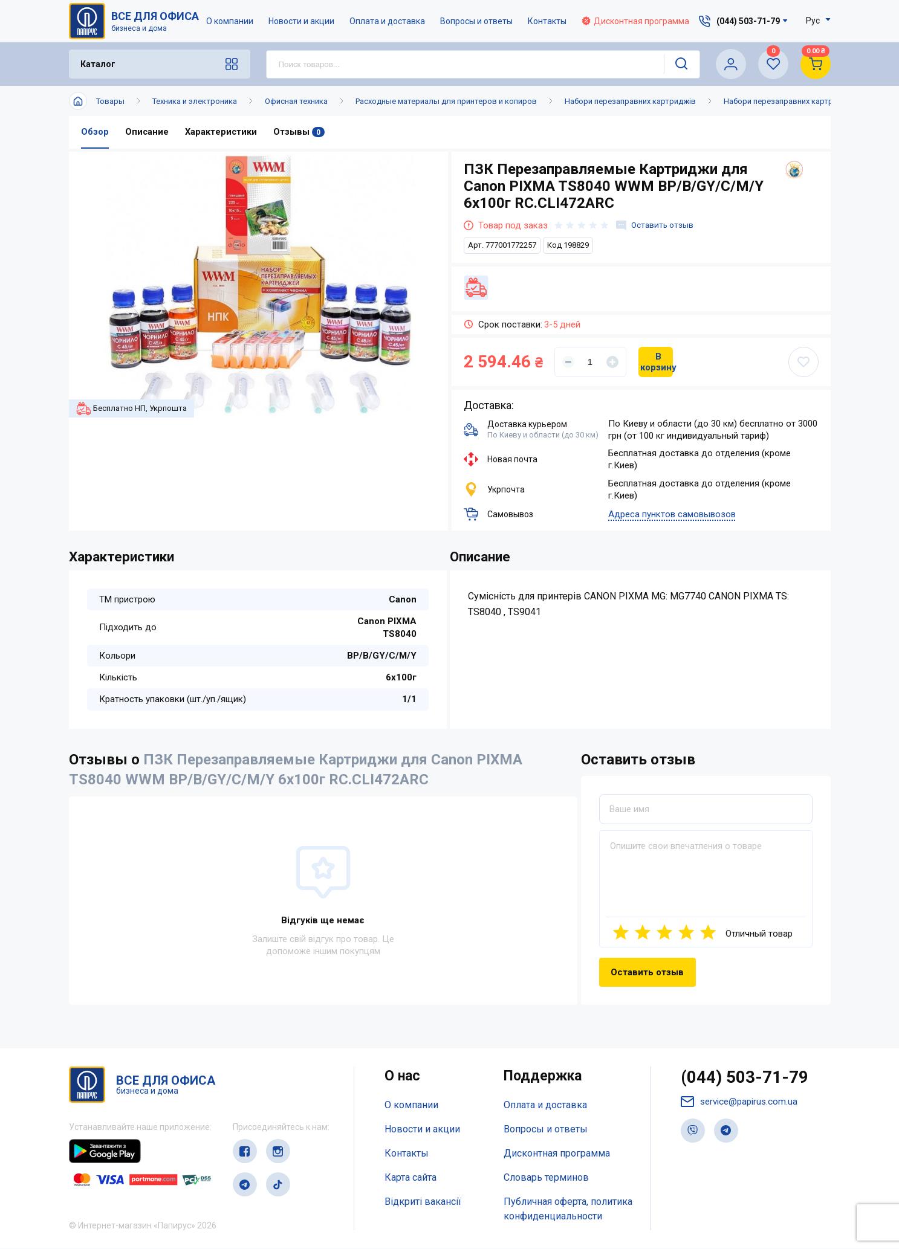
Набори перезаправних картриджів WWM (801, 101)
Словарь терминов (546, 1177)
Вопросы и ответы (477, 21)
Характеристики (222, 132)
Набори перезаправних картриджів (630, 101)
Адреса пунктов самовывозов (672, 514)
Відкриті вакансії (423, 1201)
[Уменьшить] (568, 362)
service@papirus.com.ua (742, 1104)
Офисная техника (296, 101)
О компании (230, 21)
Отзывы (300, 132)
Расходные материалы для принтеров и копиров (446, 101)
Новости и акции (302, 21)
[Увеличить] (612, 362)
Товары (110, 101)
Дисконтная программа (636, 21)
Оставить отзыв (657, 225)
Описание (147, 132)
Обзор (95, 132)
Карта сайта (411, 1177)
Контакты (547, 21)
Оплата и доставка (388, 21)
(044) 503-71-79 (748, 1078)
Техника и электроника (194, 101)
